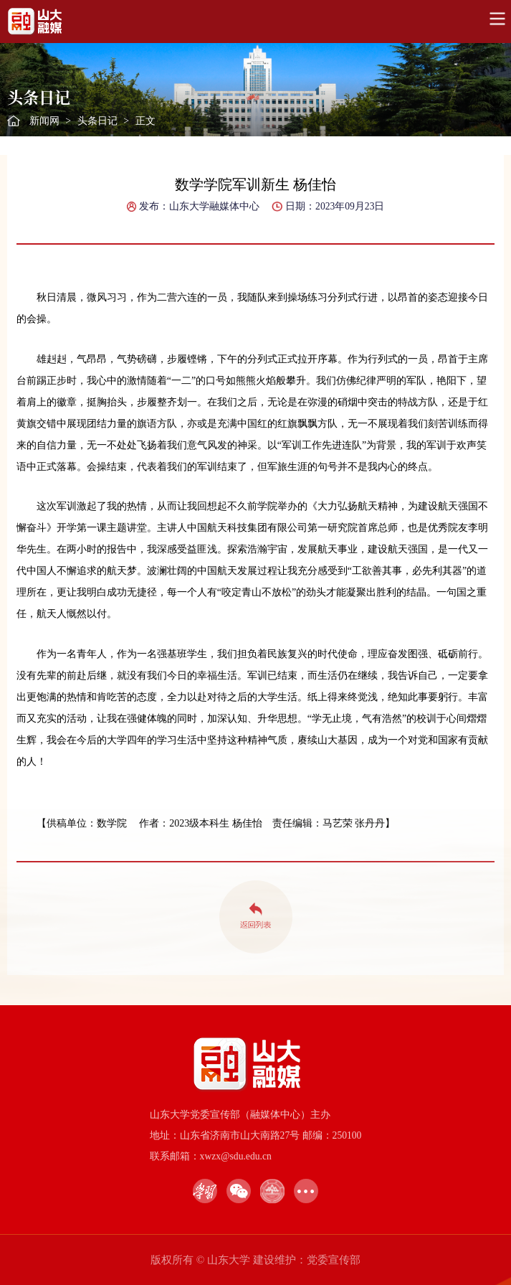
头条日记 (97, 121)
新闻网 (44, 121)
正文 (145, 121)
